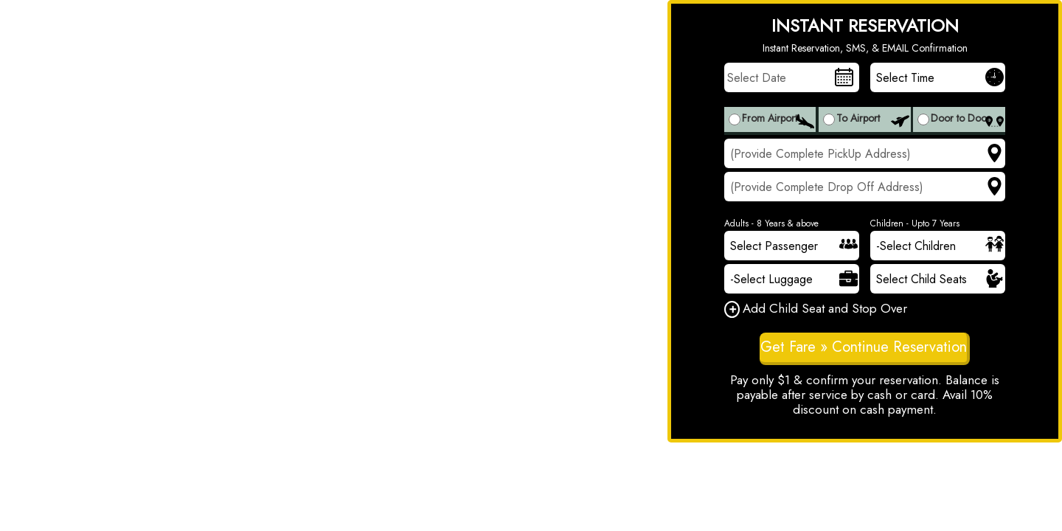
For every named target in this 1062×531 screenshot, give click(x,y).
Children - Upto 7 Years (914, 223)
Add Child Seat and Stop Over (815, 309)
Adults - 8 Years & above (771, 223)
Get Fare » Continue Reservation (863, 347)
